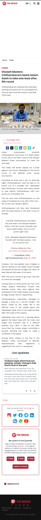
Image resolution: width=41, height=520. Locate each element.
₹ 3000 (21, 458)
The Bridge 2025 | (12, 514)
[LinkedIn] (20, 148)
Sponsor (21, 446)
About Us (17, 508)
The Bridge (27, 408)
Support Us (27, 508)
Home (5, 60)
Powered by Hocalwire (27, 514)
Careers (5, 510)
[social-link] (33, 148)
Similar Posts (13, 484)
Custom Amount (20, 466)
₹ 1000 (31, 458)
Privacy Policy (7, 508)
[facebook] (7, 148)
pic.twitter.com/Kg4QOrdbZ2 (21, 251)
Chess (5, 68)
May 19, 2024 (30, 258)
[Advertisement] (20, 33)
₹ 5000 (10, 458)
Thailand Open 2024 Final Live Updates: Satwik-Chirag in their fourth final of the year (20, 363)
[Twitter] (11, 148)
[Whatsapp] (16, 148)
